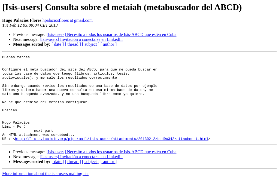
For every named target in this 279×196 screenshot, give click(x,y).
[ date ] (57, 44)
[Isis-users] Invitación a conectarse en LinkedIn (81, 39)
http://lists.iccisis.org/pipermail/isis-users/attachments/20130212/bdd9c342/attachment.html (111, 155)
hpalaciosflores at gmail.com (68, 20)
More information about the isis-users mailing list (45, 190)
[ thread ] (73, 44)
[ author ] (109, 44)
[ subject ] (90, 44)
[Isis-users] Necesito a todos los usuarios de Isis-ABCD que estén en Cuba (112, 34)
